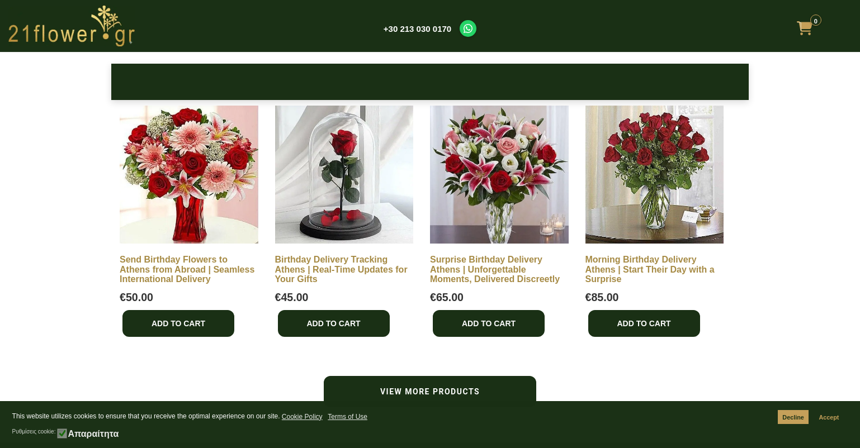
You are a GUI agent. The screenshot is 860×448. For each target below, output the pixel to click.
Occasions (288, 81)
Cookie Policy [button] (302, 417)
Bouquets (430, 81)
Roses (147, 81)
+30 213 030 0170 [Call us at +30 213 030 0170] (417, 29)
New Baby (359, 81)
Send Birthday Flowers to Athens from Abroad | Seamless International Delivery (187, 269)
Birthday (218, 81)
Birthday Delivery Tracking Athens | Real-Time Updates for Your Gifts (341, 269)
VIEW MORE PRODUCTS (430, 391)
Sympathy (501, 81)
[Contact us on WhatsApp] (468, 28)
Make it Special (713, 81)
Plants (643, 81)
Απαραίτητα (93, 434)
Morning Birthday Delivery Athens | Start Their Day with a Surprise (650, 269)
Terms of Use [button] (347, 417)
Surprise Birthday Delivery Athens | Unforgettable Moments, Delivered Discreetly (495, 269)
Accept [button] (829, 417)
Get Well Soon (571, 81)
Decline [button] (793, 417)
